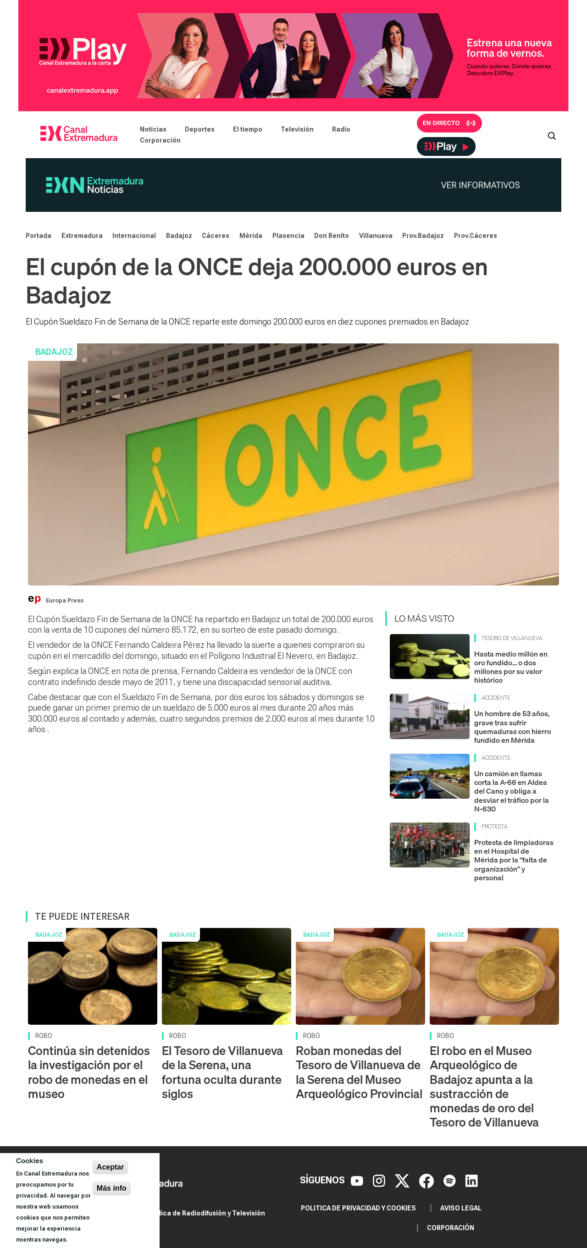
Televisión (297, 129)
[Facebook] (427, 1180)
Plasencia (288, 235)
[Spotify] (450, 1180)
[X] (403, 1180)
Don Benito (331, 235)
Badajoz (179, 235)
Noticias (153, 129)
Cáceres (215, 235)
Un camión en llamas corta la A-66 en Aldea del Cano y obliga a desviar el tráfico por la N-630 (511, 791)
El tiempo (247, 129)
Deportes (200, 129)
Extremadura (82, 235)
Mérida (250, 235)
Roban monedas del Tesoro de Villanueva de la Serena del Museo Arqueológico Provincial (359, 1072)
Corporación (160, 140)
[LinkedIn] (471, 1180)
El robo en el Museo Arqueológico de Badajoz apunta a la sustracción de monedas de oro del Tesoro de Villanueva (484, 1086)
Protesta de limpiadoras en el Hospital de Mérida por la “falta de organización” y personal (514, 860)
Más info (112, 1188)
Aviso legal (461, 1208)
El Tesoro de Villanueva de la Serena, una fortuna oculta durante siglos (222, 1072)
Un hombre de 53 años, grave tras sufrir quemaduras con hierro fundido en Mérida (512, 726)
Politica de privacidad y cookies (358, 1208)
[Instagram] (380, 1180)
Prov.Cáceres (475, 235)
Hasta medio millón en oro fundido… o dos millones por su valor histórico (511, 667)
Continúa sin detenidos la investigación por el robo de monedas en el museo (89, 1072)
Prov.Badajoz (423, 235)
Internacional (134, 235)
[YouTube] (358, 1180)
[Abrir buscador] (551, 134)
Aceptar (110, 1167)
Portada (38, 235)
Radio (341, 129)
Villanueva (376, 235)
